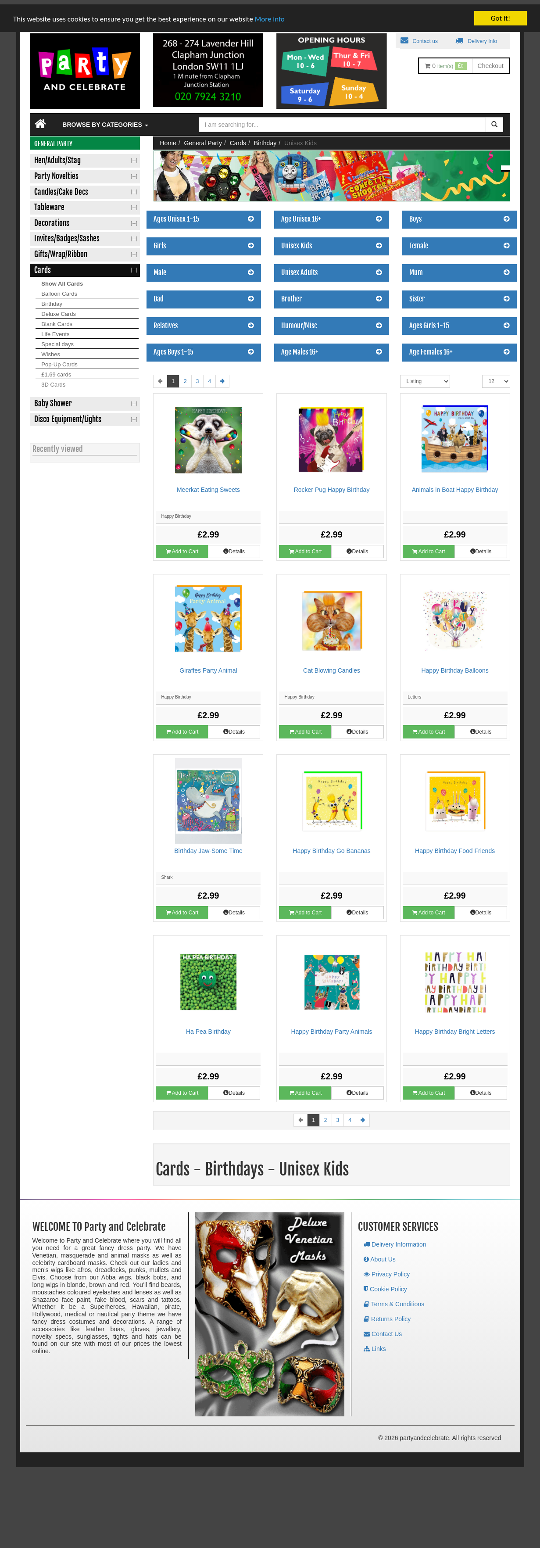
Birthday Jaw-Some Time (208, 846)
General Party (203, 138)
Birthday (51, 299)
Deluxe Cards (58, 309)
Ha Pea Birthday (208, 1027)
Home (168, 138)
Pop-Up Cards (59, 360)
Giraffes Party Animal (208, 666)
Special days (57, 340)
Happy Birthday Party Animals (331, 1027)
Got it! (500, 13)
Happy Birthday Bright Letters (455, 1027)
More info (270, 14)
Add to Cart (182, 547)
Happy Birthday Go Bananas (331, 846)
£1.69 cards (56, 370)
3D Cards (53, 380)
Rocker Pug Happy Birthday (332, 485)
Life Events (55, 329)
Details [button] (234, 547)
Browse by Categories (105, 120)
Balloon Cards (59, 289)
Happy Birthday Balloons (454, 666)
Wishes (50, 350)
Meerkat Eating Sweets (208, 485)
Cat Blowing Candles (331, 666)
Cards (238, 138)
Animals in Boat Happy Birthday (455, 485)
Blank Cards (56, 319)
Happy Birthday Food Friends (455, 846)
